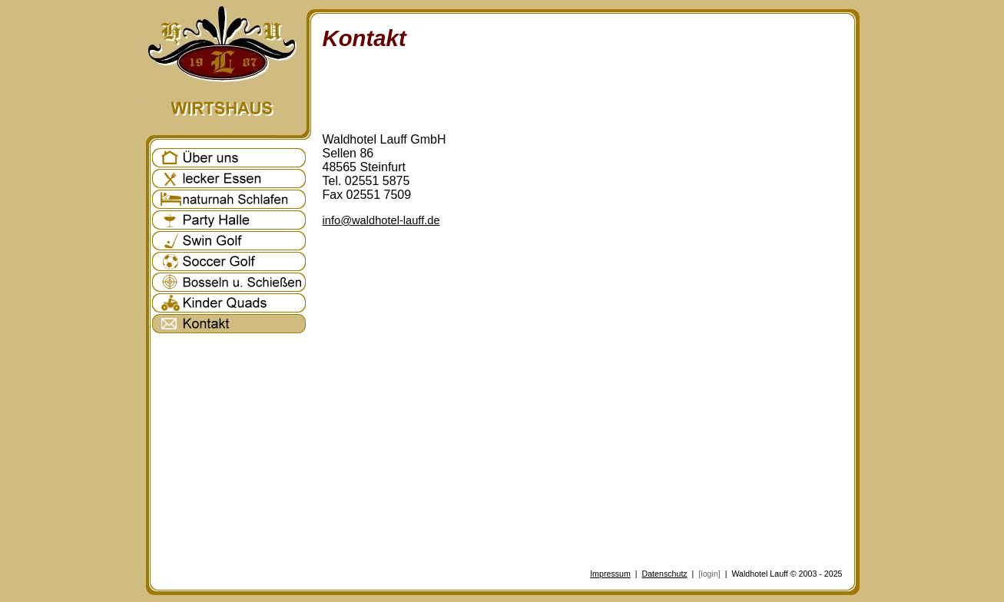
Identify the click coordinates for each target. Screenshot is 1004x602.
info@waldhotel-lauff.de (381, 220)
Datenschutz (664, 573)
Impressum (610, 573)
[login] (709, 573)
